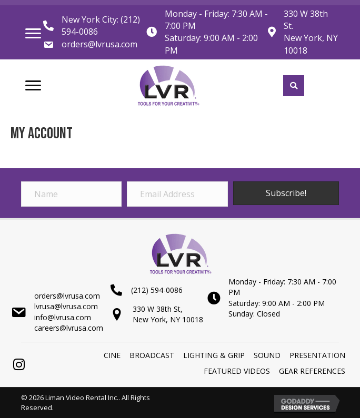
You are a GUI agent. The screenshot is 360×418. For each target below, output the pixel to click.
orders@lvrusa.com (99, 44)
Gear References (312, 371)
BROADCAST (151, 355)
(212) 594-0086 (157, 290)
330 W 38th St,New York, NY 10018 (168, 314)
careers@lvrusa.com (68, 328)
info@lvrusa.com (62, 317)
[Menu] (33, 34)
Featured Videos (237, 371)
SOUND (267, 355)
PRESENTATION (317, 355)
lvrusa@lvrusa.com (66, 306)
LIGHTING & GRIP (214, 355)
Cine (112, 355)
